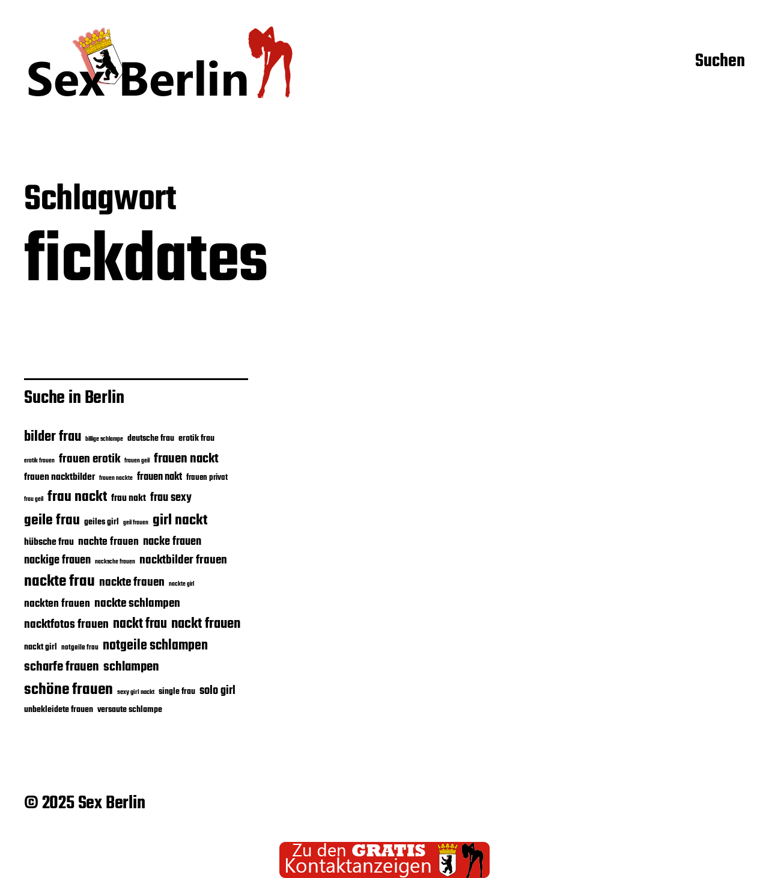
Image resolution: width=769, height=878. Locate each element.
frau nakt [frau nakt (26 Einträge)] (128, 498)
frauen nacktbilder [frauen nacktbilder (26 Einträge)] (59, 477)
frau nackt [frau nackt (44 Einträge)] (77, 497)
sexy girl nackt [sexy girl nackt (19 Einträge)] (135, 692)
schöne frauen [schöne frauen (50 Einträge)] (68, 689)
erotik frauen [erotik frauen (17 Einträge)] (39, 460)
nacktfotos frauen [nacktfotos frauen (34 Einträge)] (66, 624)
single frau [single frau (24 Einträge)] (177, 691)
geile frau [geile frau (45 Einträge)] (52, 520)
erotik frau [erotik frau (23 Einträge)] (196, 438)
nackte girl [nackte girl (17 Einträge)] (181, 584)
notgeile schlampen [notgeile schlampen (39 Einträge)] (155, 646)
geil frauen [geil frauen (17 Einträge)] (135, 522)
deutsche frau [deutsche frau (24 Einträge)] (150, 438)
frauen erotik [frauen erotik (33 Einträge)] (89, 459)
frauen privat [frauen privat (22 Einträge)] (207, 477)
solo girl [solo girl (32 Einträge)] (217, 690)
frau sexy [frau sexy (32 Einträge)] (171, 497)
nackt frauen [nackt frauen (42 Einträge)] (205, 624)
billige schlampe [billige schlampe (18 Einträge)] (104, 439)
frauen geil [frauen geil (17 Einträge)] (137, 460)
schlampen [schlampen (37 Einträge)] (131, 667)
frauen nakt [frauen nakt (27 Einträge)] (159, 477)
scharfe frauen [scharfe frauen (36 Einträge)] (61, 667)
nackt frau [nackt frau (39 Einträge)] (140, 624)
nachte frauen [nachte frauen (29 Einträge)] (108, 541)
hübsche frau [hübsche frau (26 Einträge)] (49, 542)
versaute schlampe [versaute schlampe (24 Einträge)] (129, 709)
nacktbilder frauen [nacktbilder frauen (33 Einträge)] (183, 560)
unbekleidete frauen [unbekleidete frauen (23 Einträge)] (58, 709)
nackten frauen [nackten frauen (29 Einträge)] (57, 603)
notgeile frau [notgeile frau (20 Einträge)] (80, 647)
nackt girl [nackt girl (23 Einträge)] (40, 647)
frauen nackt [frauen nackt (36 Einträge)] (186, 459)
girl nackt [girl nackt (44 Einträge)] (180, 520)
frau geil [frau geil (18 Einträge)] (33, 499)
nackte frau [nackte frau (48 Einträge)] (59, 581)
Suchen (720, 62)
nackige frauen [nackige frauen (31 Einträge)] (57, 560)
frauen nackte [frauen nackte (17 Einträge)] (116, 478)
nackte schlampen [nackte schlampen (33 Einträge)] (137, 603)
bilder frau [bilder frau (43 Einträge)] (52, 437)
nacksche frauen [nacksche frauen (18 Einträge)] (115, 561)
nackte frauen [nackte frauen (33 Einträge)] (132, 582)
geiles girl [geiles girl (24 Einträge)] (101, 522)
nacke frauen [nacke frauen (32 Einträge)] (172, 541)
